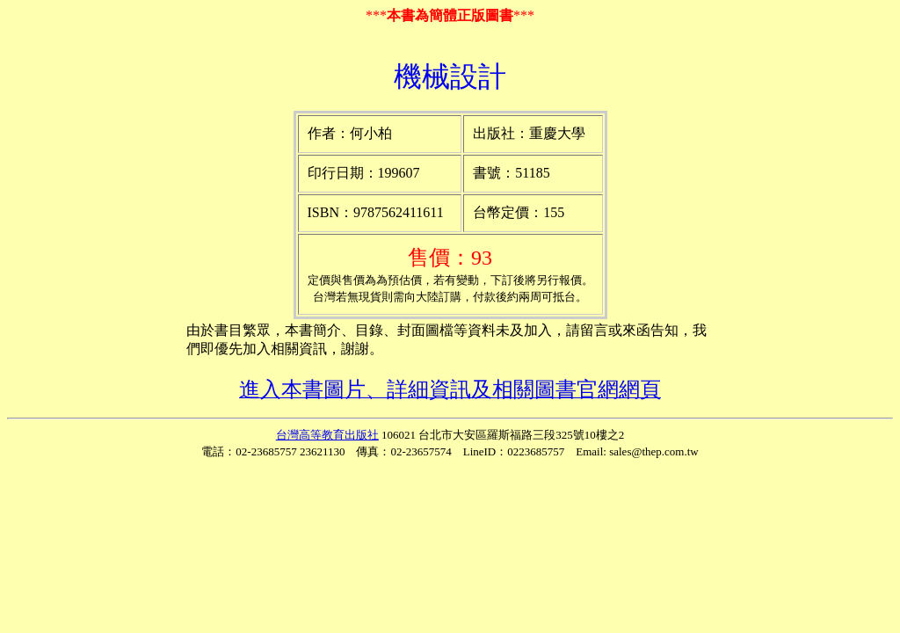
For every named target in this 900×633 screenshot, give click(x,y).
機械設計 (450, 76)
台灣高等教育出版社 (327, 434)
